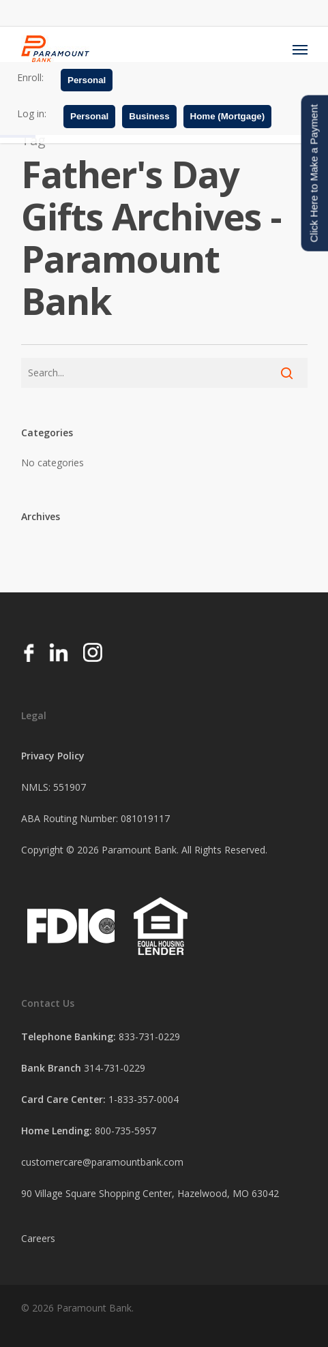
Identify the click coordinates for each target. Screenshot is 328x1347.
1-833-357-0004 (143, 1099)
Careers (38, 1238)
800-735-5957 (125, 1130)
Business (149, 116)
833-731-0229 (149, 1036)
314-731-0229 (114, 1067)
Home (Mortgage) (227, 116)
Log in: (31, 113)
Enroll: (30, 77)
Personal (87, 80)
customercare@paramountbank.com (102, 1161)
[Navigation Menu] (300, 49)
